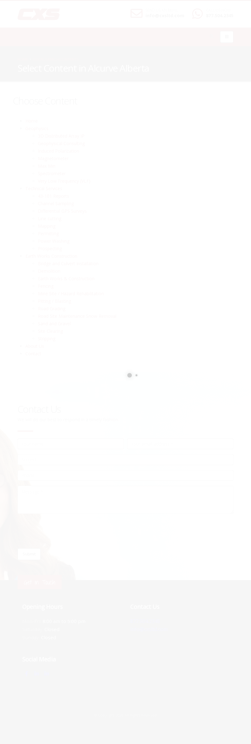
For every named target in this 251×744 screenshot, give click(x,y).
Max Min (46, 166)
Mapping (46, 226)
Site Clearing (50, 331)
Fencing (46, 286)
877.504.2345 (219, 15)
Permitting (48, 233)
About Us (34, 346)
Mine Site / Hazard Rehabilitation (71, 293)
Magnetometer (53, 158)
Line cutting (49, 218)
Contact (33, 354)
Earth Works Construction (51, 256)
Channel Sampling (56, 203)
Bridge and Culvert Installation (68, 263)
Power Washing (53, 241)
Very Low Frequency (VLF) (64, 181)
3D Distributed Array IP (61, 136)
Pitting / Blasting (54, 301)
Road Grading (51, 308)
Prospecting (50, 248)
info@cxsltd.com (165, 15)
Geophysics (37, 128)
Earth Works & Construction (66, 278)
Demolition (49, 271)
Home (23, 59)
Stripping (46, 339)
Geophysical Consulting (61, 143)
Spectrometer (52, 173)
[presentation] (65, 531)
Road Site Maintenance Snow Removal (77, 316)
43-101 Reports (53, 196)
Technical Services (43, 188)
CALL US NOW (218, 10)
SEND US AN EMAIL (162, 10)
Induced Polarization (58, 151)
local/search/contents (56, 59)
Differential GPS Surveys (62, 211)
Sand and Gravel (54, 323)
